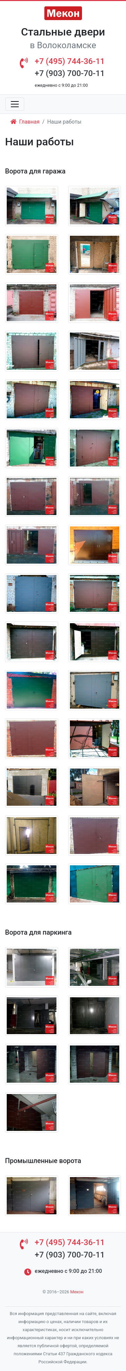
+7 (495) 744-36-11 (69, 61)
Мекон (76, 1291)
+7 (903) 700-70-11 (69, 73)
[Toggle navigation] (14, 104)
